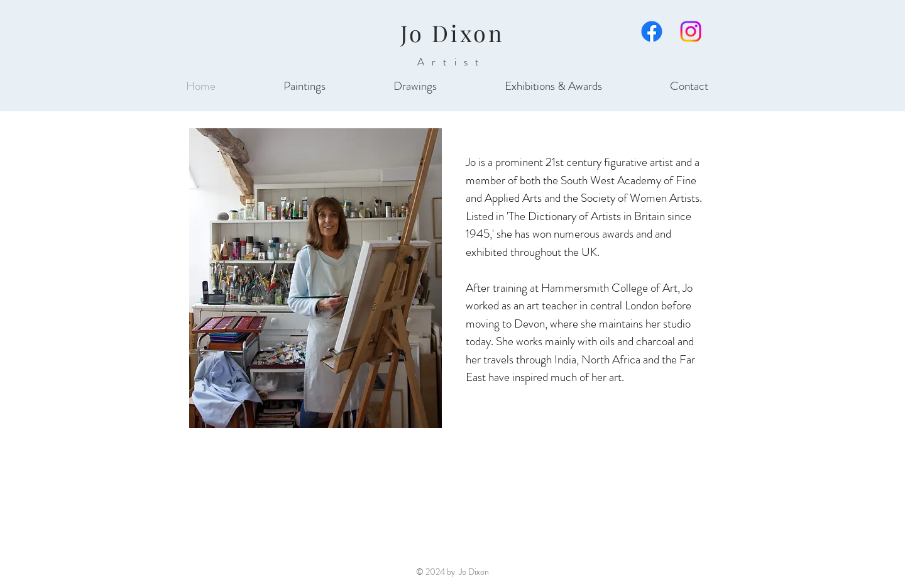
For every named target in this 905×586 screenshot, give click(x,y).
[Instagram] (691, 31)
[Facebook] (652, 31)
